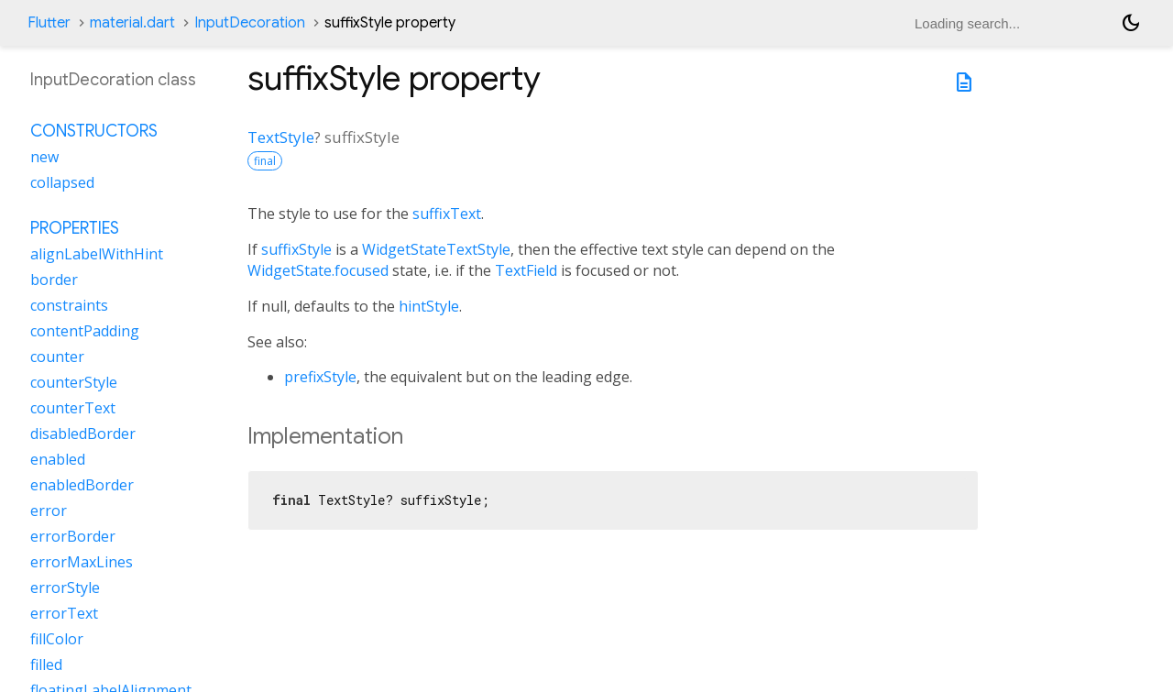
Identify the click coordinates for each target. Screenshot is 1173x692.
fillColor (56, 639)
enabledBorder (82, 485)
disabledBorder (83, 433)
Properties (74, 228)
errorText (64, 613)
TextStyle (280, 137)
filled (46, 664)
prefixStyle (320, 377)
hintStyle (429, 306)
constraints (69, 305)
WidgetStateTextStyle (436, 249)
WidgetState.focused (318, 270)
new (44, 157)
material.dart (132, 23)
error (48, 510)
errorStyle (65, 587)
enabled (57, 459)
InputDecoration (249, 23)
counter (57, 356)
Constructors (94, 131)
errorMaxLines (81, 562)
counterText (72, 408)
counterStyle (73, 382)
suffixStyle (296, 249)
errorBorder (72, 536)
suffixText (446, 213)
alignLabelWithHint (96, 254)
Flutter (49, 23)
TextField (526, 270)
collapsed (62, 182)
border (54, 279)
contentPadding (84, 331)
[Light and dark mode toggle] (1131, 23)
